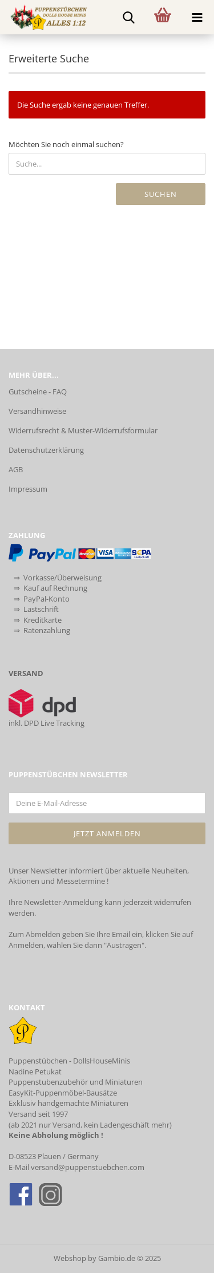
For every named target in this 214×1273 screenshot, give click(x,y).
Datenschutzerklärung (46, 450)
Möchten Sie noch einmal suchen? (66, 144)
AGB (16, 469)
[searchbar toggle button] (128, 17)
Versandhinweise (37, 411)
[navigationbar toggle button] (197, 17)
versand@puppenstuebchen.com (87, 1167)
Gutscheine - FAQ (38, 391)
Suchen (160, 194)
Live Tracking (62, 723)
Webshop (70, 1258)
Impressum (28, 489)
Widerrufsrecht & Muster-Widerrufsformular (83, 430)
